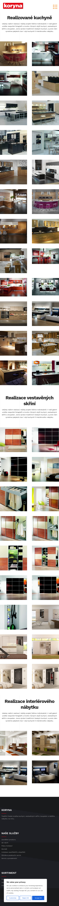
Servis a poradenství (9, 858)
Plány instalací (6, 846)
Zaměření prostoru (8, 840)
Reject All (25, 898)
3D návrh (4, 843)
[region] (25, 890)
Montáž (4, 849)
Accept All (38, 898)
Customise (12, 898)
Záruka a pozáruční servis (11, 855)
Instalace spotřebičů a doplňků (13, 852)
